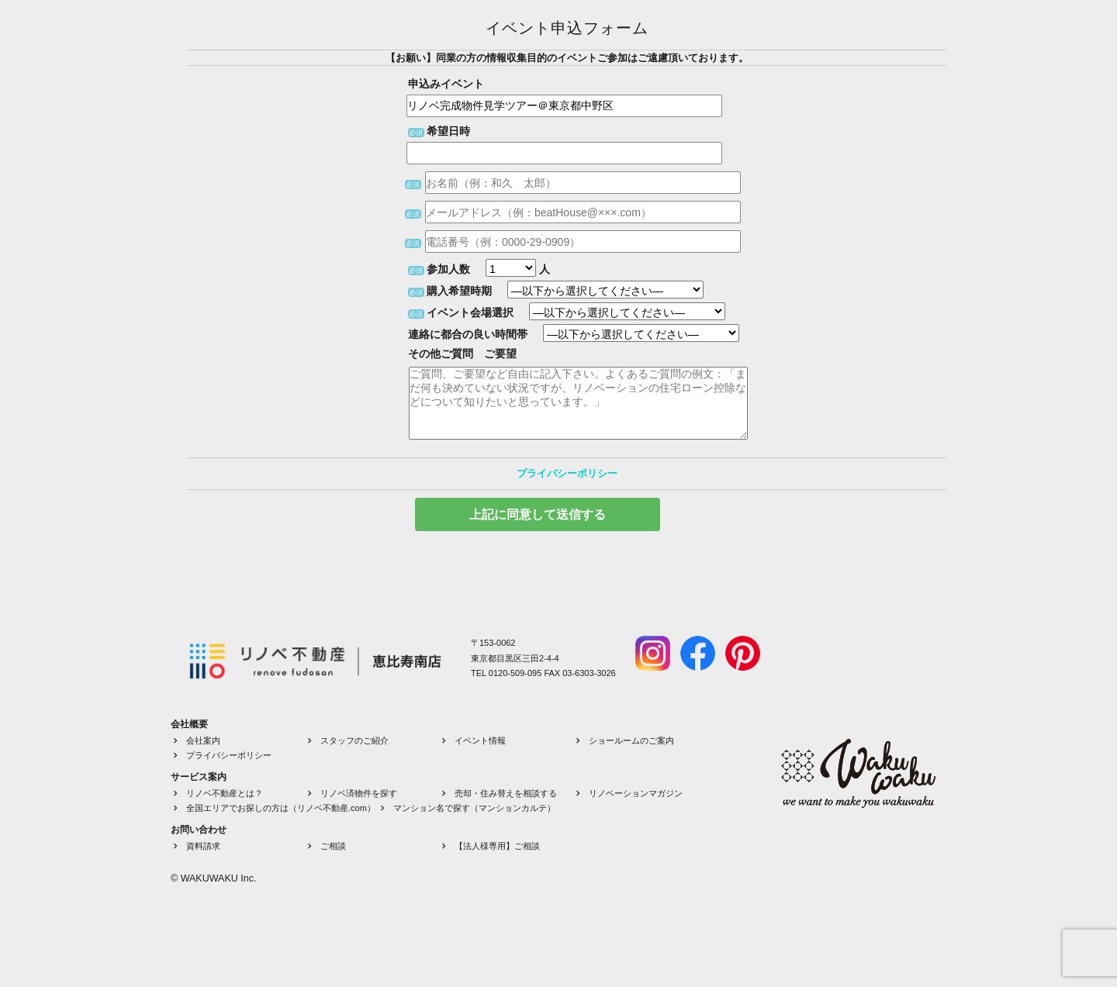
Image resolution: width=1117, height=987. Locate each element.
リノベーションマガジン (636, 793)
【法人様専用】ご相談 (497, 846)
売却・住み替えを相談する (506, 793)
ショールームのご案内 (631, 740)
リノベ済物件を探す (358, 793)
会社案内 (203, 740)
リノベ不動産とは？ (224, 793)
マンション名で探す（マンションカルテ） (474, 808)
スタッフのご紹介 (354, 740)
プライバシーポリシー (567, 473)
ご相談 (333, 846)
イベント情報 (480, 740)
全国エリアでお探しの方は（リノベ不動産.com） (280, 808)
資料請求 (203, 846)
